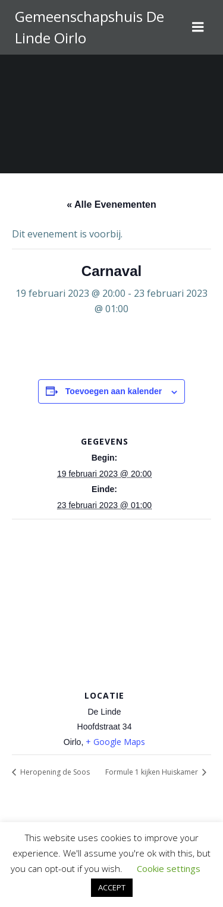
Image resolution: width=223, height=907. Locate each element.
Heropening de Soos (54, 772)
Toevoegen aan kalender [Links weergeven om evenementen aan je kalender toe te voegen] (113, 391)
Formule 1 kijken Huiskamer (152, 772)
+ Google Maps (115, 741)
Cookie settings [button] (168, 868)
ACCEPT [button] (111, 887)
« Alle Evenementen (111, 204)
